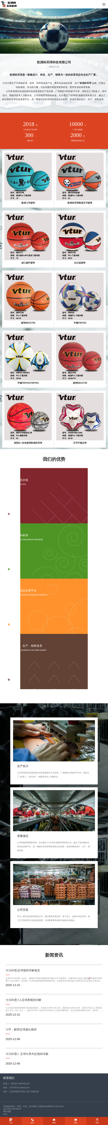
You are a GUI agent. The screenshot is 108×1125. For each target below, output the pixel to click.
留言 (75, 1123)
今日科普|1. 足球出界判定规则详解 (27, 1053)
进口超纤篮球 (28, 263)
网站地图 (7, 1111)
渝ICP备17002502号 (12, 1109)
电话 (32, 1123)
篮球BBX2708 (28, 323)
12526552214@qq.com (19, 1087)
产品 (11, 1123)
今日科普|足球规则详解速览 (23, 970)
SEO (5, 1114)
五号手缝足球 (80, 443)
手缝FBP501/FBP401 (28, 383)
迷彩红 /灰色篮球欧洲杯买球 (28, 443)
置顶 (97, 1123)
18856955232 (24, 1083)
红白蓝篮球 (80, 263)
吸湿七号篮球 (28, 203)
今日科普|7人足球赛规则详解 (23, 999)
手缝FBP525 (80, 323)
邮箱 (54, 1123)
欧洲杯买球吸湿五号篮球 (80, 203)
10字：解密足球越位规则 (21, 1029)
